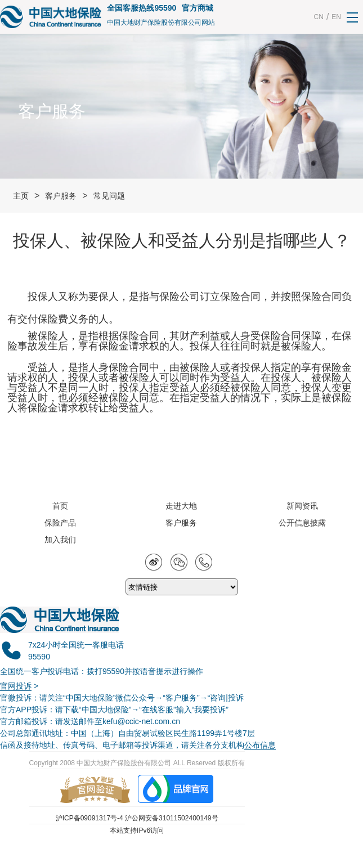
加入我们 (60, 539)
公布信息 (260, 744)
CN (319, 17)
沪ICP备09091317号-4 (89, 818)
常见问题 (109, 195)
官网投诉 (16, 685)
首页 (60, 505)
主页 (21, 195)
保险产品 (60, 522)
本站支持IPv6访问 (137, 830)
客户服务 (61, 195)
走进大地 (181, 505)
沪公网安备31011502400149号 (171, 818)
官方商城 (197, 7)
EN (336, 17)
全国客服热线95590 (141, 7)
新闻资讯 (302, 505)
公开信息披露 (302, 522)
